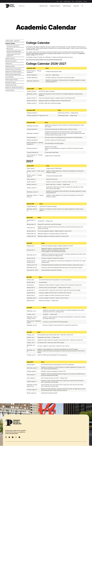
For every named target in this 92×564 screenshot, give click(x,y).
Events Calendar (78, 1)
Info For (21, 6)
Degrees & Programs (55, 6)
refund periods (42, 53)
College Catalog (67, 1)
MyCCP (85, 1)
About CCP (76, 6)
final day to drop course (54, 53)
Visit (57, 1)
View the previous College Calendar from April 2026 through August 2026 (44, 59)
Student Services (67, 6)
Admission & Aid (43, 6)
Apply (61, 1)
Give (73, 1)
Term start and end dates (32, 53)
